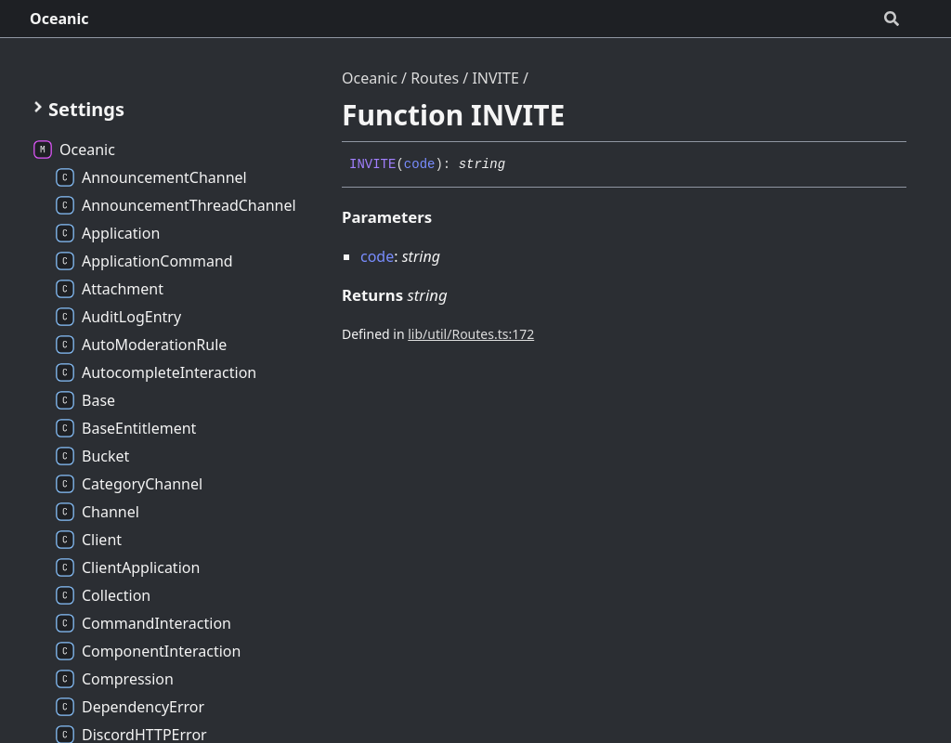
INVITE (495, 78)
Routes (434, 78)
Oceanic (59, 18)
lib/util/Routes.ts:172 (471, 334)
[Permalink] (519, 165)
